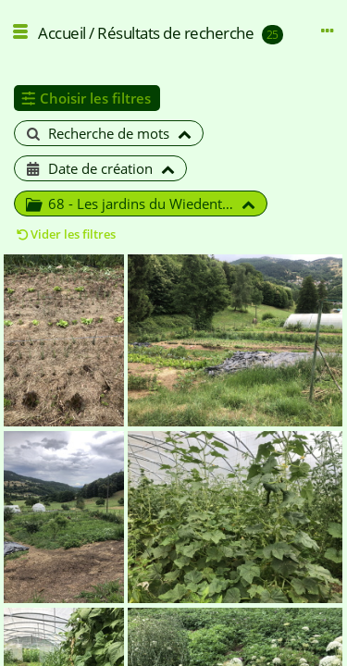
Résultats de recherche (175, 32)
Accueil (62, 32)
